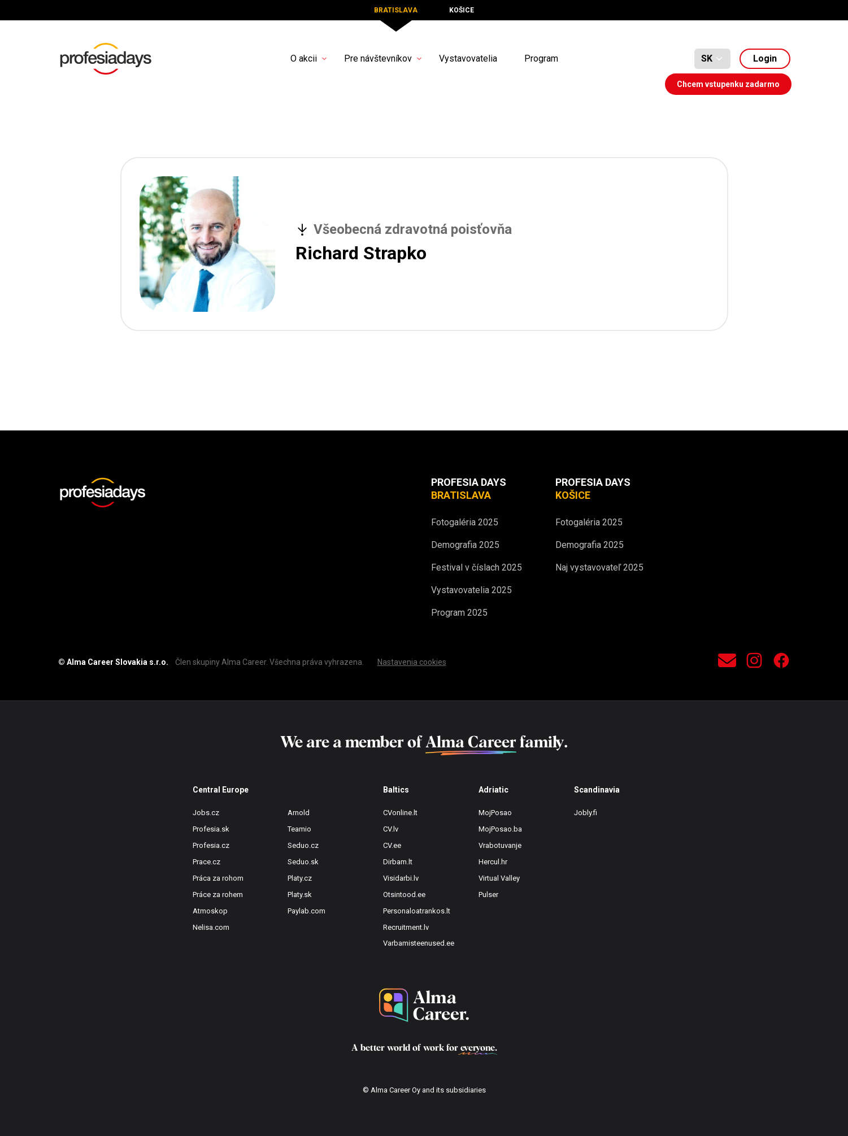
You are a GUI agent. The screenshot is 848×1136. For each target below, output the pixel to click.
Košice (461, 10)
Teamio (299, 829)
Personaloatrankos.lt (416, 911)
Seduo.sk (303, 862)
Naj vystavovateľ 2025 (599, 567)
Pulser (488, 894)
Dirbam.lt (397, 862)
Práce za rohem (218, 894)
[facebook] (781, 662)
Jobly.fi (585, 812)
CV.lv (390, 829)
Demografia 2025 (465, 544)
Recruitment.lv (406, 927)
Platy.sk (300, 894)
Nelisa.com (211, 927)
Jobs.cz (206, 812)
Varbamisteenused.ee (418, 943)
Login (765, 58)
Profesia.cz (211, 845)
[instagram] (754, 662)
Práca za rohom (218, 878)
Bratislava (396, 10)
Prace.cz (206, 862)
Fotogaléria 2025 (464, 522)
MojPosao (495, 812)
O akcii (303, 58)
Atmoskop (210, 911)
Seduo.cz (303, 845)
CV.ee (392, 845)
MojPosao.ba (500, 829)
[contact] (727, 662)
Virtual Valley (499, 878)
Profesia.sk (211, 829)
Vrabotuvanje (500, 845)
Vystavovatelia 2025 (471, 590)
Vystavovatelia (468, 58)
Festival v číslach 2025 (476, 567)
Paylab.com (306, 911)
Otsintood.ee (404, 894)
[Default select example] (712, 59)
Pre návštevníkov (378, 58)
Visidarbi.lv (401, 878)
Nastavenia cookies (411, 662)
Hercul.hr (493, 862)
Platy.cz (300, 878)
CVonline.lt (400, 812)
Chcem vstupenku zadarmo (728, 84)
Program (541, 58)
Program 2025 (459, 612)
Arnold (299, 812)
